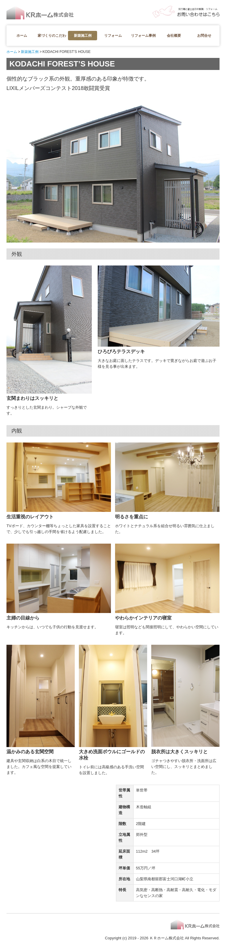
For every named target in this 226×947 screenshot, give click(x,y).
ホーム (21, 36)
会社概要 (174, 36)
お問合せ (204, 36)
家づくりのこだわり (52, 36)
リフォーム (113, 36)
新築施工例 (83, 36)
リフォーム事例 (143, 36)
